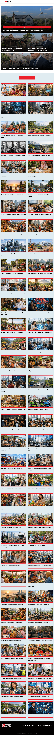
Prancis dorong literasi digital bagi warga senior (10, 565)
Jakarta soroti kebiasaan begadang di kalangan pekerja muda (13, 429)
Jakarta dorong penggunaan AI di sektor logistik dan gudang (13, 678)
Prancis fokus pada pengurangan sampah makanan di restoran (13, 409)
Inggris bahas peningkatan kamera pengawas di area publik (39, 115)
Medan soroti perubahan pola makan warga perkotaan (11, 622)
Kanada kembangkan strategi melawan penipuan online (39, 312)
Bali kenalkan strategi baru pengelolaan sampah (10, 715)
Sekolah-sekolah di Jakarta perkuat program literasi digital (39, 678)
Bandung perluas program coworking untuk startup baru (39, 622)
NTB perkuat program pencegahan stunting (36, 545)
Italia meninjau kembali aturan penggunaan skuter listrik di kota (20, 68)
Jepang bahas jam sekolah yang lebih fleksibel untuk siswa (39, 214)
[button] (53, 1)
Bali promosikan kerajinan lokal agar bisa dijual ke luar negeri (13, 370)
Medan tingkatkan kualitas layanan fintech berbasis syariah (12, 488)
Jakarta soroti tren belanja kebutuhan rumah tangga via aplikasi (40, 507)
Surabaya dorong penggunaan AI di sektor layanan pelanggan (40, 332)
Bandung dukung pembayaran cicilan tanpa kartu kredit (12, 658)
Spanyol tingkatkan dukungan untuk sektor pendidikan (38, 604)
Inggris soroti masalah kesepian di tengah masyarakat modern (40, 640)
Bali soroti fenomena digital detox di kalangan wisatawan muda (13, 194)
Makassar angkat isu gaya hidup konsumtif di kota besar (39, 234)
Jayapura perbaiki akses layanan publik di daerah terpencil (12, 352)
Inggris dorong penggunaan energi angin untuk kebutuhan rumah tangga (23, 30)
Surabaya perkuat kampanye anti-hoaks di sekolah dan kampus (13, 293)
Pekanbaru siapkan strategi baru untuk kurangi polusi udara (39, 389)
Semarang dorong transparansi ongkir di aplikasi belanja (12, 696)
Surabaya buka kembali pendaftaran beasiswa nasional (12, 604)
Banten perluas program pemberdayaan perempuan (11, 640)
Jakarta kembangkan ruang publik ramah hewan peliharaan (39, 135)
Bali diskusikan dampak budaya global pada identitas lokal (12, 584)
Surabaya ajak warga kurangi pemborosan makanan (11, 527)
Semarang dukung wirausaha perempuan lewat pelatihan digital (40, 527)
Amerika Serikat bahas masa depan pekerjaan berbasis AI (39, 352)
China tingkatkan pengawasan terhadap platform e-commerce (40, 715)
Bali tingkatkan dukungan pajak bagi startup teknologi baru (39, 97)
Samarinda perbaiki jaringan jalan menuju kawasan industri (39, 253)
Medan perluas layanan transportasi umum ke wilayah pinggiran (40, 155)
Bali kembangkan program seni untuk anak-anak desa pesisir (13, 97)
